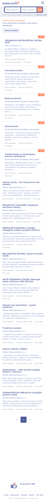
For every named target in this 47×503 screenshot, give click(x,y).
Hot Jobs (39, 495)
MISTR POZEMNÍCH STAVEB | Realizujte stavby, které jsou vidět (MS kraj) (21, 280)
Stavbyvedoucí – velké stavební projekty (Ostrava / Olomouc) (21, 370)
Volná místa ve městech (14, 15)
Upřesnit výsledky (11, 30)
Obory (31, 495)
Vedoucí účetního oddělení (15, 349)
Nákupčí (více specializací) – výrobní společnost (19, 306)
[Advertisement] (23, 451)
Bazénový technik (13, 98)
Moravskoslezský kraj (28, 15)
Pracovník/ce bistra (14, 70)
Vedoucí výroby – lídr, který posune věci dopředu (21, 183)
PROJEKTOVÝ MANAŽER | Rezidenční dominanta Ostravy (20, 206)
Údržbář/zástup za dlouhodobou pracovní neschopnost (20, 155)
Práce (4, 15)
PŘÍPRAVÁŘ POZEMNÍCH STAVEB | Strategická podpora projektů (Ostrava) (21, 229)
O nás (6, 495)
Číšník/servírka (11, 126)
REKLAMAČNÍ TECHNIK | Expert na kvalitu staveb (23, 254)
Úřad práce (14, 495)
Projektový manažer (12, 328)
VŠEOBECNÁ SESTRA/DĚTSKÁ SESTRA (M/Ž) (23, 41)
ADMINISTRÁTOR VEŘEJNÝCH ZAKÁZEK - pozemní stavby (23, 393)
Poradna (24, 495)
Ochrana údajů (34, 498)
